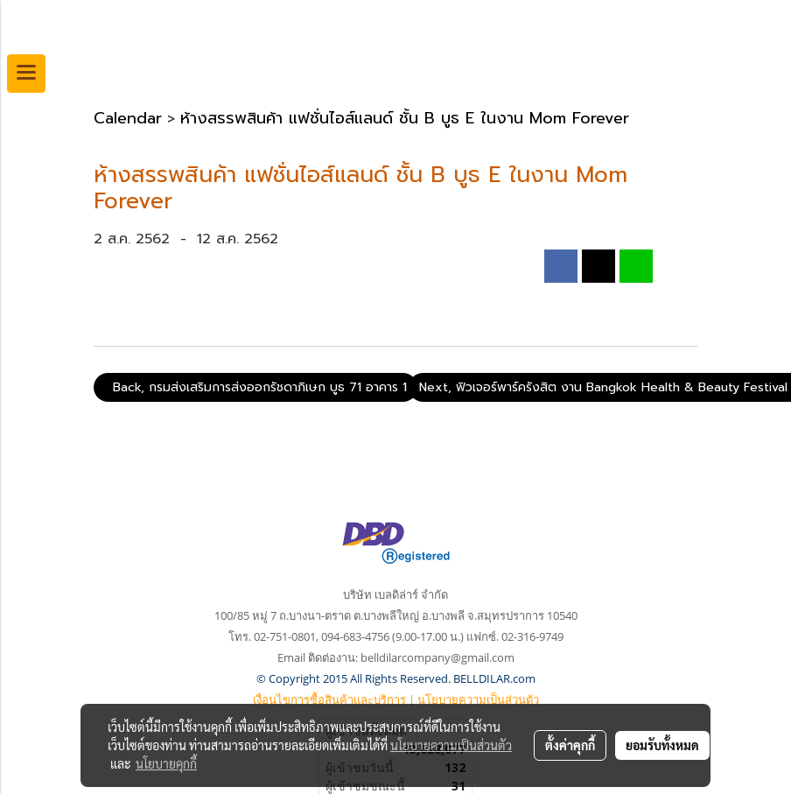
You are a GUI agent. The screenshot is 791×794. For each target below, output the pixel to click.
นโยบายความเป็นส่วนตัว (478, 699)
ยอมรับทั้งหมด (662, 745)
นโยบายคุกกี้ (166, 763)
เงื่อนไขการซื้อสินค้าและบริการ (329, 699)
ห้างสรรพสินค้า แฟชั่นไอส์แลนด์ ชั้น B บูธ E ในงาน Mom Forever (404, 118)
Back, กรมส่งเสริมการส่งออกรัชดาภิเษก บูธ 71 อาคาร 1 (255, 387)
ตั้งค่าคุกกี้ (570, 745)
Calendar (128, 118)
